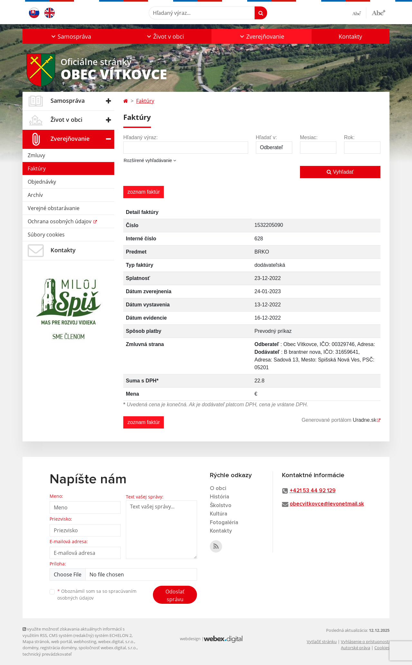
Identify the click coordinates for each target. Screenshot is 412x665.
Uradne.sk (364, 420)
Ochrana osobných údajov (60, 221)
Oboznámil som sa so (96, 594)
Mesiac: (309, 137)
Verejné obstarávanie (54, 208)
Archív (35, 194)
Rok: (349, 137)
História (219, 497)
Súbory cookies (46, 234)
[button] (70, 36)
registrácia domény (58, 648)
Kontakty (350, 36)
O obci (218, 488)
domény (30, 648)
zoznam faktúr (143, 192)
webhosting (85, 641)
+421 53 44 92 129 (313, 491)
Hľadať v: (266, 137)
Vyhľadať (340, 172)
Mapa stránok (36, 641)
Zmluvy (36, 155)
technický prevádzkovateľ (47, 654)
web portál (61, 641)
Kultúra (218, 514)
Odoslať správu (174, 595)
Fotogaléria (224, 522)
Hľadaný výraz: (140, 137)
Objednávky (42, 181)
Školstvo (220, 505)
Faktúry (37, 168)
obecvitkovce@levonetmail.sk (327, 504)
